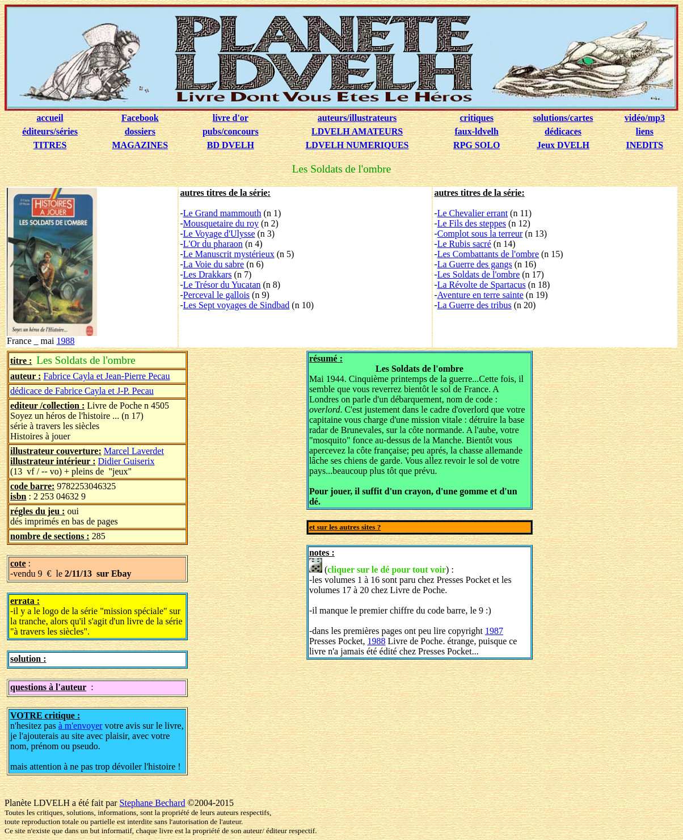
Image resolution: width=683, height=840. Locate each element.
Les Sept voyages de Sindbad (236, 305)
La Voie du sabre (213, 264)
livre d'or (230, 118)
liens (645, 131)
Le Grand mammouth (222, 213)
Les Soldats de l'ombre (478, 274)
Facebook (140, 118)
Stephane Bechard (152, 803)
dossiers (140, 131)
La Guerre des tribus (474, 305)
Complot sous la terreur (480, 233)
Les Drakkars (207, 274)
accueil (49, 118)
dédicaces (563, 131)
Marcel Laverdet (134, 451)
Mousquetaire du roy (221, 223)
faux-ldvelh (477, 131)
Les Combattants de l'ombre (488, 254)
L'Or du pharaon (213, 244)
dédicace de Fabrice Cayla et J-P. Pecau (82, 391)
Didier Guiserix (126, 461)
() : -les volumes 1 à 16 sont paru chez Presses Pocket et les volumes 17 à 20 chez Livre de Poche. (410, 576)
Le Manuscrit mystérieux (229, 254)
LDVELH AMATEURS (357, 131)
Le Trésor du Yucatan (222, 284)
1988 (66, 341)
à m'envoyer (80, 725)
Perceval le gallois (216, 295)
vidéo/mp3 (645, 118)
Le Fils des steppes (471, 223)
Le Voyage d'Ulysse (219, 233)
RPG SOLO (476, 145)
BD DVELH (230, 145)
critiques (476, 118)
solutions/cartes (563, 118)
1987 (494, 631)
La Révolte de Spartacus (481, 284)
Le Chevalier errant (472, 213)
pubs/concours (231, 131)
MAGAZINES (140, 145)
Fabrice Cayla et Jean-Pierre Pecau (106, 376)
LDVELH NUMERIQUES (357, 145)
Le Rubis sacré (464, 244)
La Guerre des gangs (474, 264)
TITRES (50, 145)
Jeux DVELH (563, 145)
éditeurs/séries (50, 131)
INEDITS (644, 145)
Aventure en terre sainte (480, 295)
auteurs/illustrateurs (357, 118)
